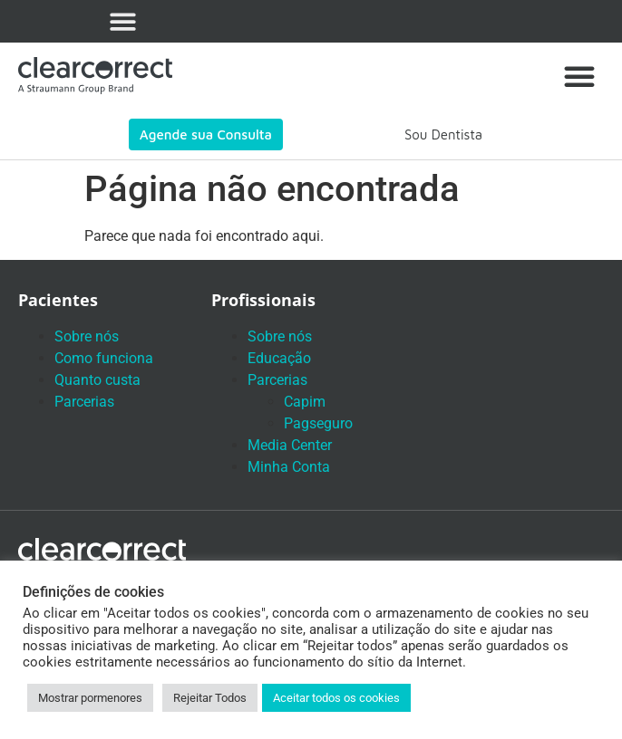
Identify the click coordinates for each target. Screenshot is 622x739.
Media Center (290, 445)
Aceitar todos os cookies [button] (336, 698)
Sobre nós (86, 336)
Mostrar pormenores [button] (90, 698)
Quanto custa (97, 380)
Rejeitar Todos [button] (210, 698)
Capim (305, 401)
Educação (279, 358)
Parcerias (84, 401)
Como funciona (103, 358)
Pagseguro (318, 423)
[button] (123, 21)
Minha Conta (289, 466)
